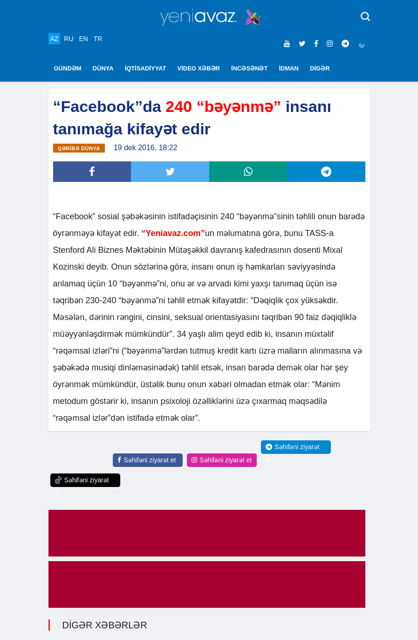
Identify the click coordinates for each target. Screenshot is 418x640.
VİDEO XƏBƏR (199, 68)
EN (83, 38)
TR (98, 38)
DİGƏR (320, 68)
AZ (54, 38)
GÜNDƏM (68, 68)
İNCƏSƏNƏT (249, 68)
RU (68, 38)
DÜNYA (103, 68)
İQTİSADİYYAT (145, 68)
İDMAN (289, 68)
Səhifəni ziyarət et (146, 460)
